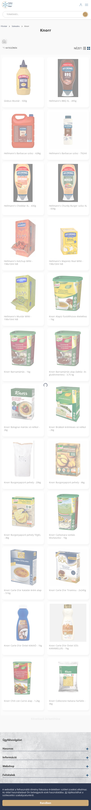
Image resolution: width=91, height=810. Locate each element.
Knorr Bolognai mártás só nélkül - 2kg (22, 431)
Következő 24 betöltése (45, 721)
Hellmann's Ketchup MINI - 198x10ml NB (18, 265)
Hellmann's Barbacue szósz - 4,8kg (22, 155)
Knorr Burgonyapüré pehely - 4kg (67, 484)
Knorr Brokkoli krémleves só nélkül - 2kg (67, 431)
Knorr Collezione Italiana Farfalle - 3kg (67, 705)
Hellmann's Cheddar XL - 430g (20, 208)
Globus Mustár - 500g (15, 103)
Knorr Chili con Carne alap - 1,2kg (22, 703)
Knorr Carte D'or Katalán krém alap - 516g (23, 594)
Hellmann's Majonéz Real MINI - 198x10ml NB (66, 265)
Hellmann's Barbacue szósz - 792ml (68, 155)
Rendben (45, 803)
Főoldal (4, 26)
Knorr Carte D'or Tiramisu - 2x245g (67, 592)
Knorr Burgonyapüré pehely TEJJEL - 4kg (22, 539)
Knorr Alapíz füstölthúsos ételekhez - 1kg (68, 320)
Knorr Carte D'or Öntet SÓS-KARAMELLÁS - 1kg (64, 649)
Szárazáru (16, 26)
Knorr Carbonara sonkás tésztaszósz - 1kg (62, 539)
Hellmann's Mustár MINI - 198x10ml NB (17, 320)
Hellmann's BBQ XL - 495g (62, 103)
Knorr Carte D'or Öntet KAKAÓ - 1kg (23, 648)
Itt (66, 792)
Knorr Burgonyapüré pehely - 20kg (22, 484)
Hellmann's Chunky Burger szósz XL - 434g (68, 210)
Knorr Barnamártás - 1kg (17, 374)
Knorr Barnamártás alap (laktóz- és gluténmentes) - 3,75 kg (67, 376)
